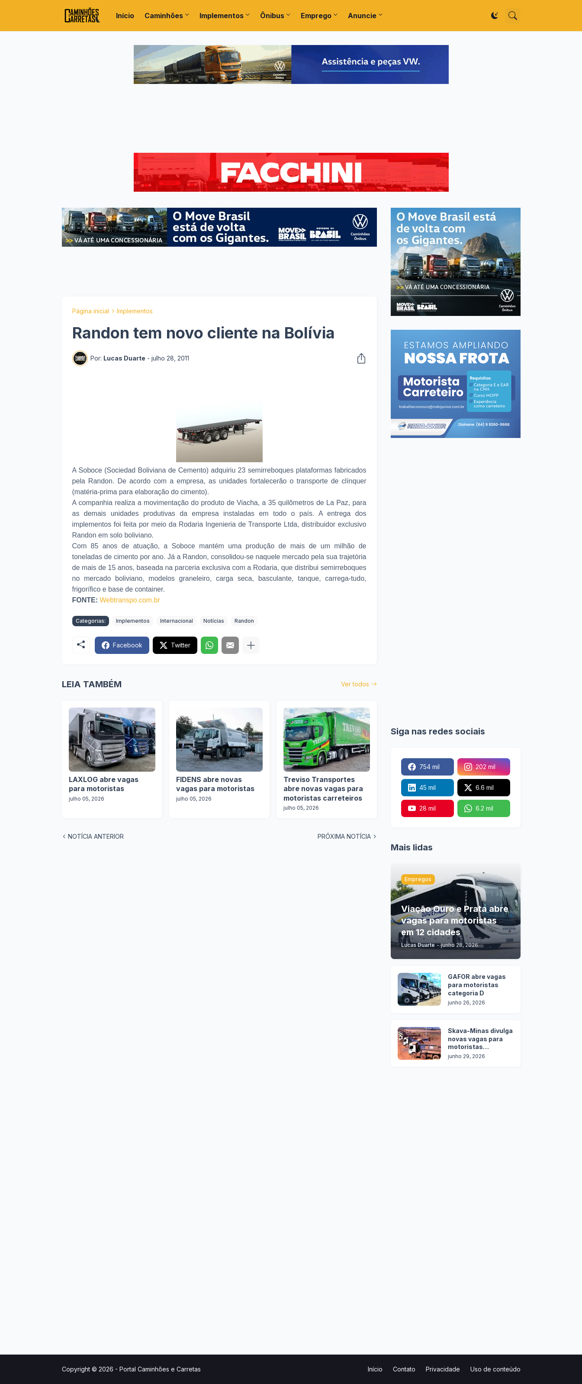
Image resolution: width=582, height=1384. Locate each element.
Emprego (316, 15)
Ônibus (272, 15)
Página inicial (90, 311)
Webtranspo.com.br (130, 600)
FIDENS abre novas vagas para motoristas (215, 784)
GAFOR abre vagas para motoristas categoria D (477, 985)
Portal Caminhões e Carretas (160, 1369)
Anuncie (362, 15)
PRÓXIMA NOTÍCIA (344, 836)
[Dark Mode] (494, 15)
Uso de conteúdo (495, 1369)
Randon (244, 621)
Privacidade (443, 1369)
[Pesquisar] (513, 15)
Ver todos (355, 684)
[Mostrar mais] (251, 645)
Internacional (176, 621)
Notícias (213, 621)
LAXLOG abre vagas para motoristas (103, 784)
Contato (404, 1369)
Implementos (221, 15)
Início (125, 15)
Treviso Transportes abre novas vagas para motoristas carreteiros (323, 788)
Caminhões (164, 15)
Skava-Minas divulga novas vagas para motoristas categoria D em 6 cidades (480, 1039)
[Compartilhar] (359, 358)
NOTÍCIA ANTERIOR (96, 836)
